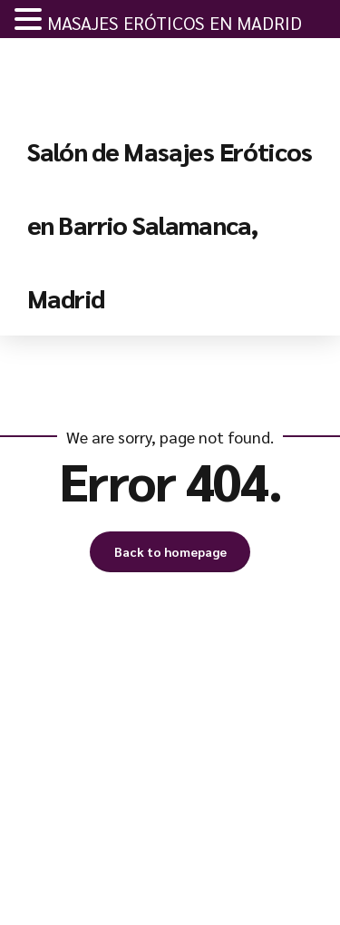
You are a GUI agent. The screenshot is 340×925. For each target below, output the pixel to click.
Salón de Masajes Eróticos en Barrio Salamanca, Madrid (169, 224)
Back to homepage (170, 551)
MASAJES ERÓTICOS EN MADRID (174, 22)
